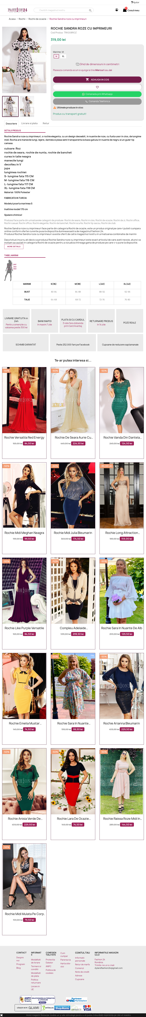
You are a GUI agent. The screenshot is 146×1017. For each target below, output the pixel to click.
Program (20, 964)
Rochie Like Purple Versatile (24, 628)
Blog (18, 968)
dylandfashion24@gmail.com (108, 968)
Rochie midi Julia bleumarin (73, 533)
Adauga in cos (97, 79)
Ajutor (135, 2)
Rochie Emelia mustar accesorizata (24, 723)
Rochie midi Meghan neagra (24, 533)
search (90, 10)
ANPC (48, 966)
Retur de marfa (82, 964)
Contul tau (82, 952)
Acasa (12, 18)
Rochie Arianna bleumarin (121, 723)
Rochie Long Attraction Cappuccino (121, 533)
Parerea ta (65, 959)
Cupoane (79, 979)
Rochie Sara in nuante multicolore (73, 723)
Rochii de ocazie (38, 18)
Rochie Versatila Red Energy (24, 437)
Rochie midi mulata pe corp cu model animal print (24, 914)
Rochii (22, 18)
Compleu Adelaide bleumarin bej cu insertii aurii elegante (73, 628)
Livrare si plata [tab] (29, 123)
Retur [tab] (46, 123)
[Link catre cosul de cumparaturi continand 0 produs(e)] (125, 10)
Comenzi (79, 968)
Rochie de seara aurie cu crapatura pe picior (73, 437)
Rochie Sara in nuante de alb (121, 628)
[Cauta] (64, 10)
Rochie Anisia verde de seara (24, 818)
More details (13, 246)
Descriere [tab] (11, 123)
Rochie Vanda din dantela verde (122, 437)
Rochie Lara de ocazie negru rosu (73, 818)
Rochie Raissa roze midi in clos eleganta (121, 818)
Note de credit (82, 971)
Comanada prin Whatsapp (97, 94)
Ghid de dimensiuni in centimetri (97, 64)
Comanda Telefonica (97, 101)
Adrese (78, 975)
